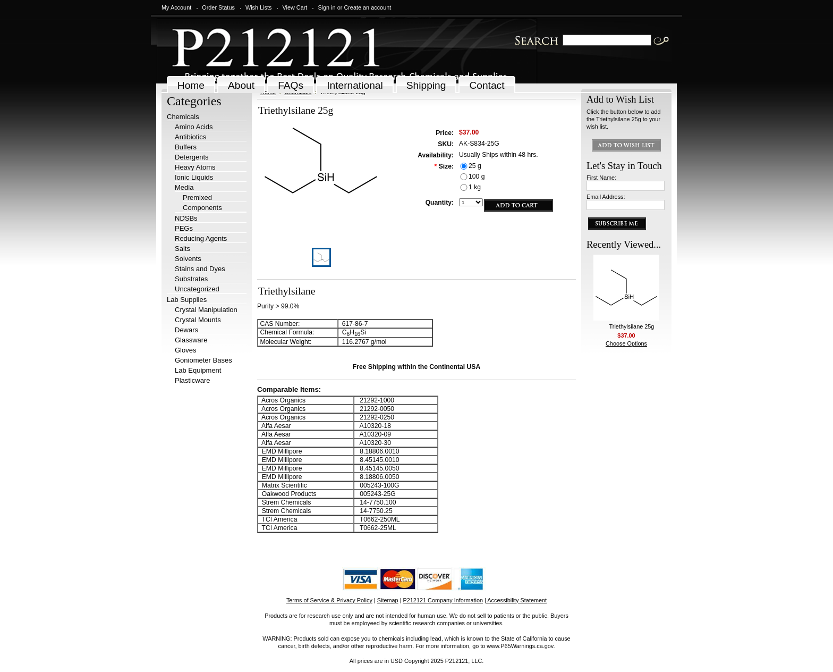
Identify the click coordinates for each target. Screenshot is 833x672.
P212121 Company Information (443, 600)
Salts (182, 249)
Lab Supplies (187, 300)
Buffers (186, 147)
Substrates (191, 279)
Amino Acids (194, 127)
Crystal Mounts (198, 320)
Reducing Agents (201, 238)
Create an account (367, 7)
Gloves (185, 350)
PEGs (184, 228)
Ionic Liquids (194, 177)
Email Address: (605, 197)
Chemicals (183, 117)
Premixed (197, 197)
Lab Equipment (198, 370)
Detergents (192, 157)
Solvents (188, 259)
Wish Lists (258, 7)
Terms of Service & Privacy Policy (329, 600)
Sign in (326, 7)
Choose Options (626, 343)
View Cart (294, 7)
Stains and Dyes (200, 269)
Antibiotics (190, 137)
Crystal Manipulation (206, 310)
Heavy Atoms (195, 167)
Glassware (191, 340)
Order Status (218, 7)
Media (184, 187)
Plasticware (192, 380)
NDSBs (186, 218)
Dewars (186, 330)
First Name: (601, 177)
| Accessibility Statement (515, 600)
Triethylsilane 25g (631, 326)
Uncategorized (197, 289)
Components (202, 208)
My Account (176, 7)
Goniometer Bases (203, 360)
